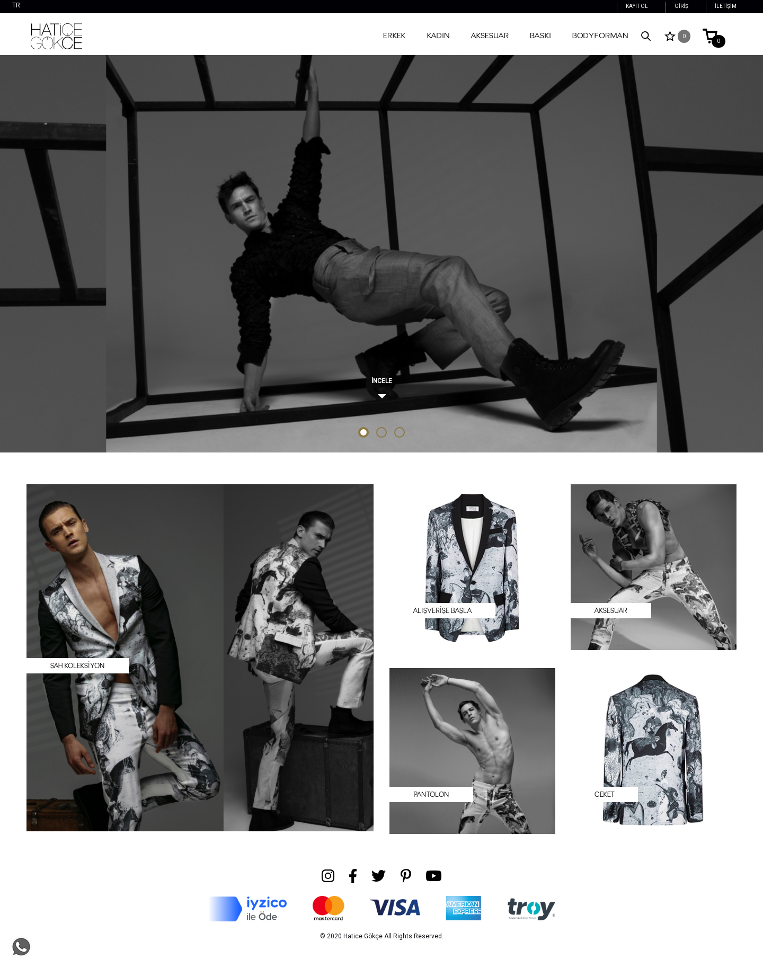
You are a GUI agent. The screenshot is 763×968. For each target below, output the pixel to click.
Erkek (394, 35)
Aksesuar (490, 35)
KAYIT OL (637, 6)
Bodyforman (600, 35)
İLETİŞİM (726, 6)
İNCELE (381, 381)
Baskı (540, 35)
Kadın (438, 35)
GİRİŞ (681, 6)
